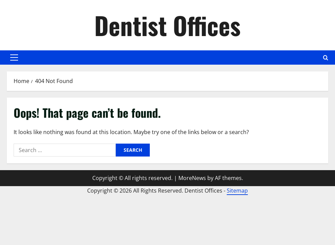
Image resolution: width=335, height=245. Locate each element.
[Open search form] (325, 57)
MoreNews (192, 178)
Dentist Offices (167, 25)
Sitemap (237, 190)
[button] (14, 57)
